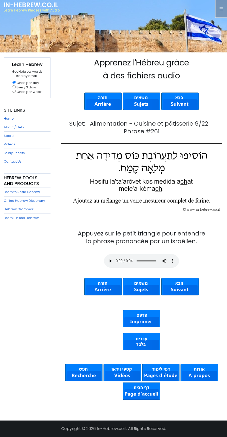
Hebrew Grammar (19, 209)
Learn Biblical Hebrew (21, 218)
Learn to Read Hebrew (22, 192)
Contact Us (13, 161)
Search (10, 135)
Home (9, 118)
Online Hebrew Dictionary (24, 200)
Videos (9, 144)
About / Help (14, 127)
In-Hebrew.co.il (31, 4)
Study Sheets (14, 153)
